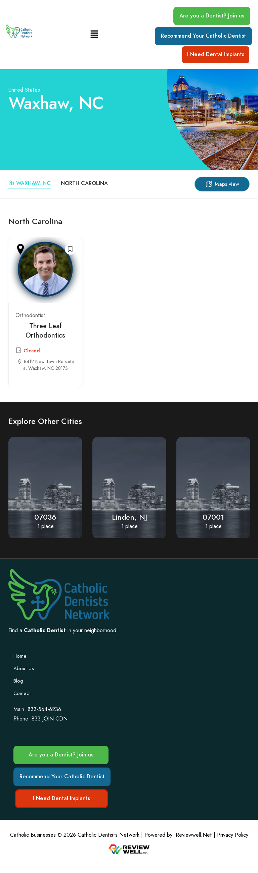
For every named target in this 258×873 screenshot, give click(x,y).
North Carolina (84, 183)
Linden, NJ (129, 517)
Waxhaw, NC (29, 183)
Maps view (222, 184)
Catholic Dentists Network (108, 835)
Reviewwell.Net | (195, 835)
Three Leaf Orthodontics (45, 330)
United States (24, 90)
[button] (94, 34)
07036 (45, 517)
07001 (213, 517)
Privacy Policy (232, 835)
